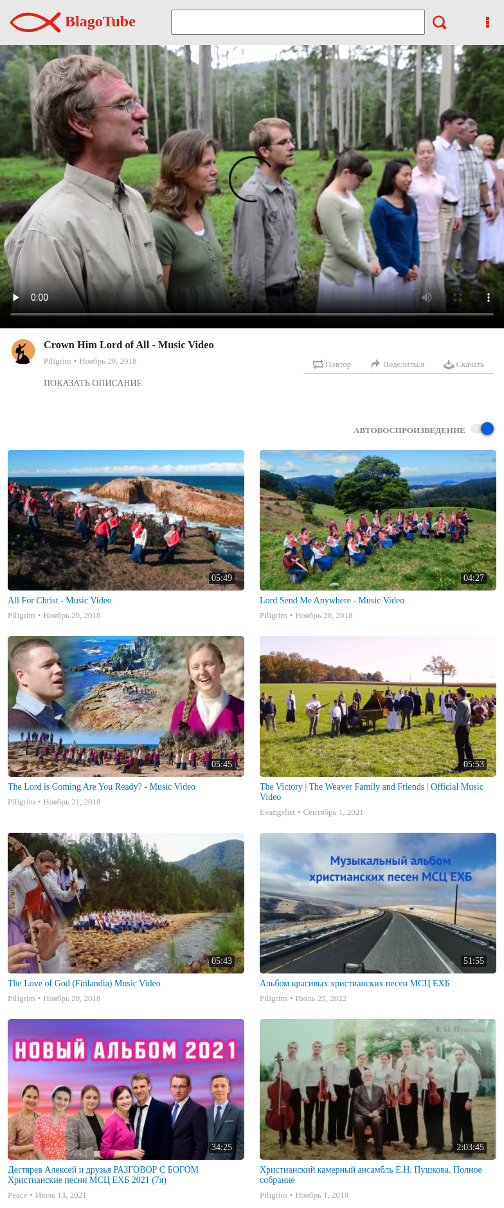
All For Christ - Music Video (60, 600)
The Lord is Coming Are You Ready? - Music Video (101, 787)
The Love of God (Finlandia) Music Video (84, 983)
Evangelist (277, 812)
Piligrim (57, 361)
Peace (17, 1195)
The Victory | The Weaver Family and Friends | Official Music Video (371, 792)
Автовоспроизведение (424, 429)
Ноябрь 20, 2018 (107, 361)
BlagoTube (73, 21)
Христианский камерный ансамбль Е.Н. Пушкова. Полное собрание (371, 1175)
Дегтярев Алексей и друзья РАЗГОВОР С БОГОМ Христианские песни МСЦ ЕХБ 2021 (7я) (103, 1175)
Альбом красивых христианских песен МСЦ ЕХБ (355, 983)
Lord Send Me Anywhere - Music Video (332, 600)
